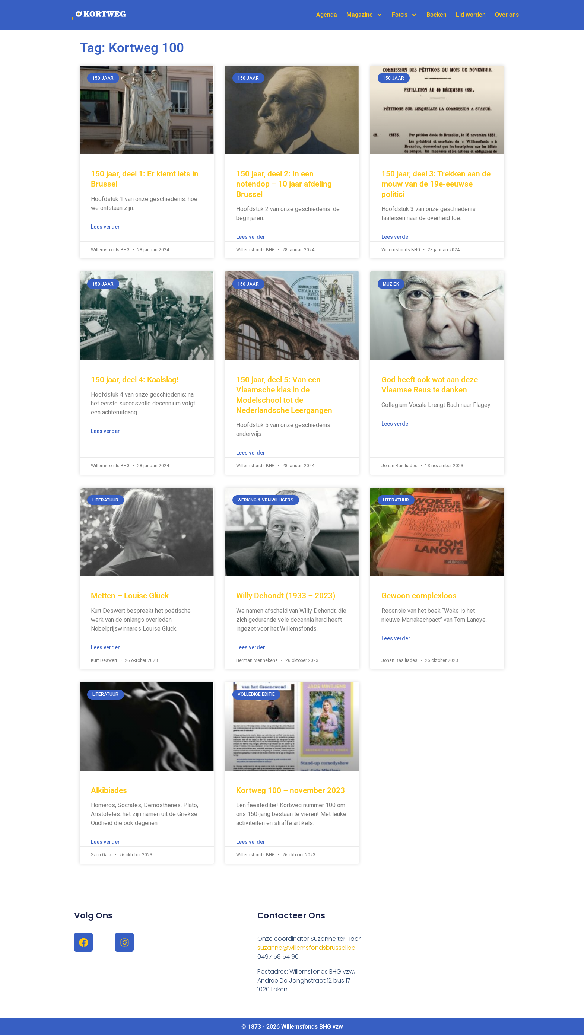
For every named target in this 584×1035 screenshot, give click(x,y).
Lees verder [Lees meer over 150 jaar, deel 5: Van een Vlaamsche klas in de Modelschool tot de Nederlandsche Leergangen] (250, 453)
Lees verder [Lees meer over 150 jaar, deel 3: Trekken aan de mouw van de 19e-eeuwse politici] (395, 237)
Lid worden (471, 14)
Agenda (326, 14)
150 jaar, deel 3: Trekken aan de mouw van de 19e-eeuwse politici (436, 184)
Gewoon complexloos (419, 595)
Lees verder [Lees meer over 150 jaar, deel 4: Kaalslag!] (105, 431)
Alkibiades (109, 790)
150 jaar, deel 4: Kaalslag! (135, 379)
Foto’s (404, 15)
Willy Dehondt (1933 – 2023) (285, 595)
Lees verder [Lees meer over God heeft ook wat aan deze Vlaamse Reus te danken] (395, 424)
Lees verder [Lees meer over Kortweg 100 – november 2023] (250, 842)
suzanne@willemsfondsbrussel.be (306, 947)
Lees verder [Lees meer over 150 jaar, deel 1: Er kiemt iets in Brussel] (105, 227)
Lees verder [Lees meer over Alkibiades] (105, 842)
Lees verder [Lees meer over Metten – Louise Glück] (105, 647)
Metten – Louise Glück (130, 595)
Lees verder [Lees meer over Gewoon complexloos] (395, 638)
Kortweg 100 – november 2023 (290, 790)
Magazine (364, 15)
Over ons (507, 14)
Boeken (436, 14)
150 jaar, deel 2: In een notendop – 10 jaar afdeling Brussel (284, 184)
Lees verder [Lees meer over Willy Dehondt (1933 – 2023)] (250, 647)
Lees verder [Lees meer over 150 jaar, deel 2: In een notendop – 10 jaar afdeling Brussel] (250, 237)
